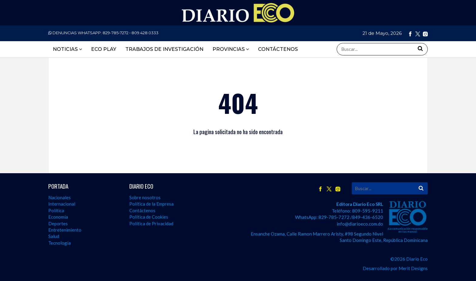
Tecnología (59, 243)
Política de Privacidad (151, 223)
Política (56, 210)
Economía (58, 217)
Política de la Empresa (151, 204)
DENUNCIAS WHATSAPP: (103, 32)
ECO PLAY (103, 49)
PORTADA (58, 186)
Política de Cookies (148, 217)
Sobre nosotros (145, 197)
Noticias (67, 49)
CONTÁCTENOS (278, 49)
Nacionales (59, 197)
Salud (53, 236)
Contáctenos (142, 210)
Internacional (61, 204)
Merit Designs (413, 268)
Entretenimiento (64, 230)
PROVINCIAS (230, 49)
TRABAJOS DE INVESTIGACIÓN (164, 49)
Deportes (58, 223)
